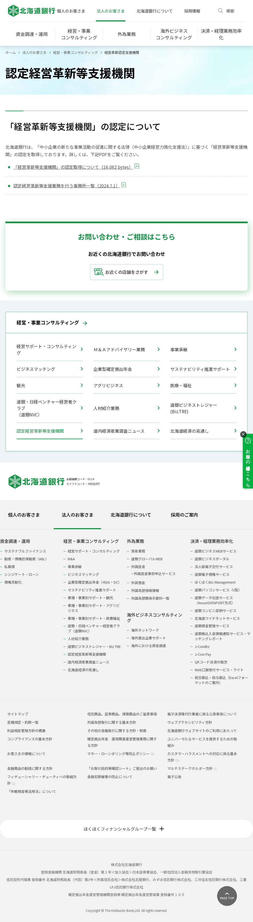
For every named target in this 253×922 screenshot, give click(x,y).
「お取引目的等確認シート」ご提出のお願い (122, 768)
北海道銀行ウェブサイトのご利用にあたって (202, 730)
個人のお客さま (71, 11)
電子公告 (174, 776)
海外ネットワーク (145, 630)
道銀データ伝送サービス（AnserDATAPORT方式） (215, 600)
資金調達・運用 (15, 541)
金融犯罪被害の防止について (110, 776)
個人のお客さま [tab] (24, 514)
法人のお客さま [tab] (77, 514)
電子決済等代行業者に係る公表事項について (202, 713)
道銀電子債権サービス (212, 574)
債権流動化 (13, 582)
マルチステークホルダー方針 (192, 768)
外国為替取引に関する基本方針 (111, 722)
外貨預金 (138, 582)
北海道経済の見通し (203, 431)
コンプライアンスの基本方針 (29, 738)
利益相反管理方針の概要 (26, 730)
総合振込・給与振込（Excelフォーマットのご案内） (221, 680)
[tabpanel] (126, 608)
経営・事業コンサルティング (75, 52)
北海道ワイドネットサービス (217, 618)
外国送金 (138, 566)
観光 (50, 385)
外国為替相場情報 (145, 590)
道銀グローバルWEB (147, 558)
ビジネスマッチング (50, 369)
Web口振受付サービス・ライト (219, 669)
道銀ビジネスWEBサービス (215, 551)
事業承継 (203, 349)
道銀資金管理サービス (212, 625)
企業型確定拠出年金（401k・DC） (95, 582)
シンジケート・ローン (21, 574)
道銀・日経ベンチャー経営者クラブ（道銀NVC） (50, 408)
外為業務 (135, 541)
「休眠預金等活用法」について (31, 791)
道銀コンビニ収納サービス (215, 610)
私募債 (9, 566)
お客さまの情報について (26, 753)
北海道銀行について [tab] (131, 514)
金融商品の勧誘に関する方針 (29, 768)
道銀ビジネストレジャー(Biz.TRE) (203, 408)
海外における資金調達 (148, 645)
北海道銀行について (155, 11)
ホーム (10, 52)
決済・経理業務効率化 (211, 541)
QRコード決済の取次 (211, 662)
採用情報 (192, 11)
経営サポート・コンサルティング (50, 349)
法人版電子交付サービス (214, 566)
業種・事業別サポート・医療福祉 (94, 618)
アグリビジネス (126, 385)
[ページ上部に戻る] (227, 896)
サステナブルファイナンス (25, 551)
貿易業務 (138, 551)
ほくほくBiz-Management (215, 582)
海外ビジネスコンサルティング (154, 618)
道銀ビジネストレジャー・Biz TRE (94, 646)
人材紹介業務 (126, 408)
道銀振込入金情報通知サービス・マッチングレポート (222, 636)
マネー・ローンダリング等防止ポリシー (120, 753)
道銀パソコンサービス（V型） (218, 589)
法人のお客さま (111, 11)
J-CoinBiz (202, 646)
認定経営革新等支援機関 (50, 431)
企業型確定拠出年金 (126, 369)
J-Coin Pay (203, 654)
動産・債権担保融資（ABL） (26, 558)
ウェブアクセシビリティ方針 (189, 722)
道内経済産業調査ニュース (126, 431)
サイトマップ (17, 713)
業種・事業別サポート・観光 (90, 597)
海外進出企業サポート (148, 637)
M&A (71, 558)
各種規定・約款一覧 (23, 722)
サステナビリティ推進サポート (203, 369)
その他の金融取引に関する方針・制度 (116, 730)
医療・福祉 (203, 385)
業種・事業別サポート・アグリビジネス (94, 608)
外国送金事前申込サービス (155, 573)
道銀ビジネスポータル (212, 558)
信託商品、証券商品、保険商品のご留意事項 (122, 713)
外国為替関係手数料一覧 (150, 598)
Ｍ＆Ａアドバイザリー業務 (126, 349)
